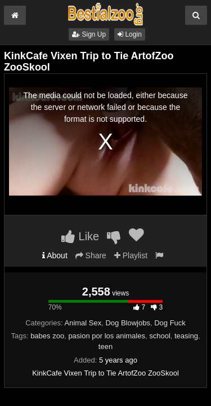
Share (90, 255)
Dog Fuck (170, 323)
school (159, 336)
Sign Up (89, 34)
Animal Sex (83, 323)
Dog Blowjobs (127, 323)
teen (105, 346)
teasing (186, 336)
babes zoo (47, 336)
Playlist (130, 255)
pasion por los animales (106, 336)
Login (130, 34)
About (55, 255)
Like (80, 236)
